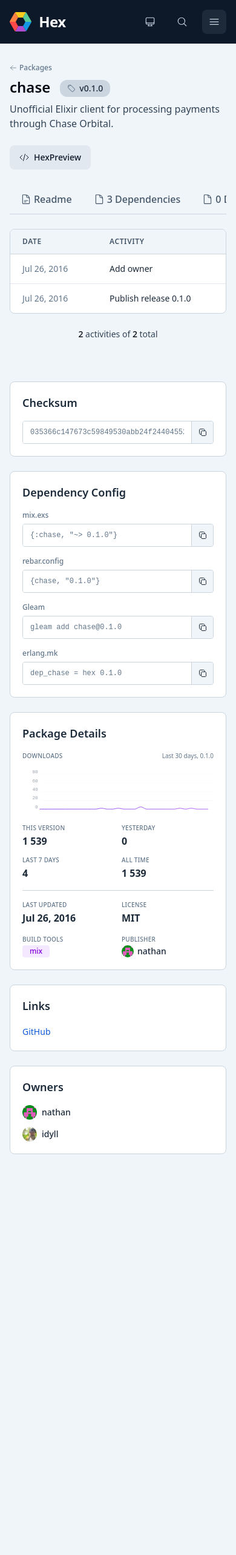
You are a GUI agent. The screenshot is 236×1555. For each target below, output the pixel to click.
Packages (31, 68)
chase (30, 87)
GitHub (36, 1031)
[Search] (182, 21)
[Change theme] (150, 22)
